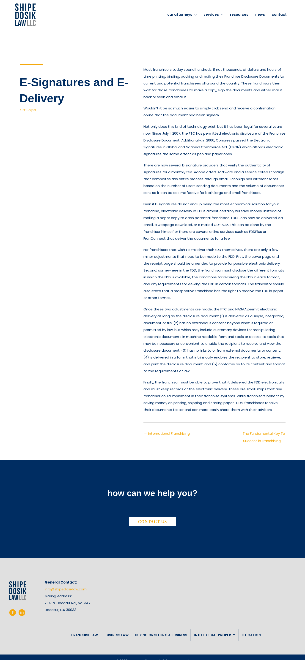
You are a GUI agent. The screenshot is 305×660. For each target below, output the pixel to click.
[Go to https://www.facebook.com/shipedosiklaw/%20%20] (12, 613)
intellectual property (214, 635)
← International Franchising (167, 433)
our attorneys (179, 14)
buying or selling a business (161, 635)
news (260, 14)
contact (279, 14)
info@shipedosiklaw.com (66, 589)
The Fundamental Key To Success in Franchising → (264, 434)
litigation (251, 635)
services (211, 14)
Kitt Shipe (28, 109)
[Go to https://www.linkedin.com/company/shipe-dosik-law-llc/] (21, 613)
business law (116, 635)
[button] (152, 521)
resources (239, 14)
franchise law (84, 635)
